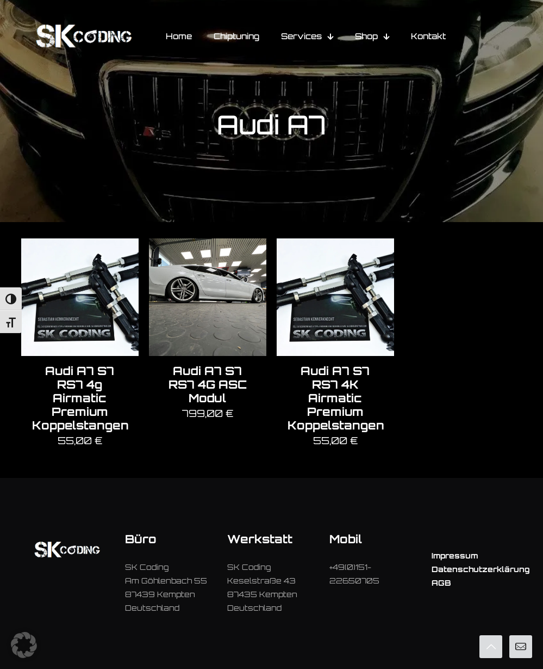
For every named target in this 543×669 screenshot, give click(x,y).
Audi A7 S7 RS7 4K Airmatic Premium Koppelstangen (336, 398)
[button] (24, 645)
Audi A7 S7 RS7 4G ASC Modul (207, 384)
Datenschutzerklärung (481, 569)
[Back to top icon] (490, 646)
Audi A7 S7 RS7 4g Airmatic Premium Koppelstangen (80, 398)
